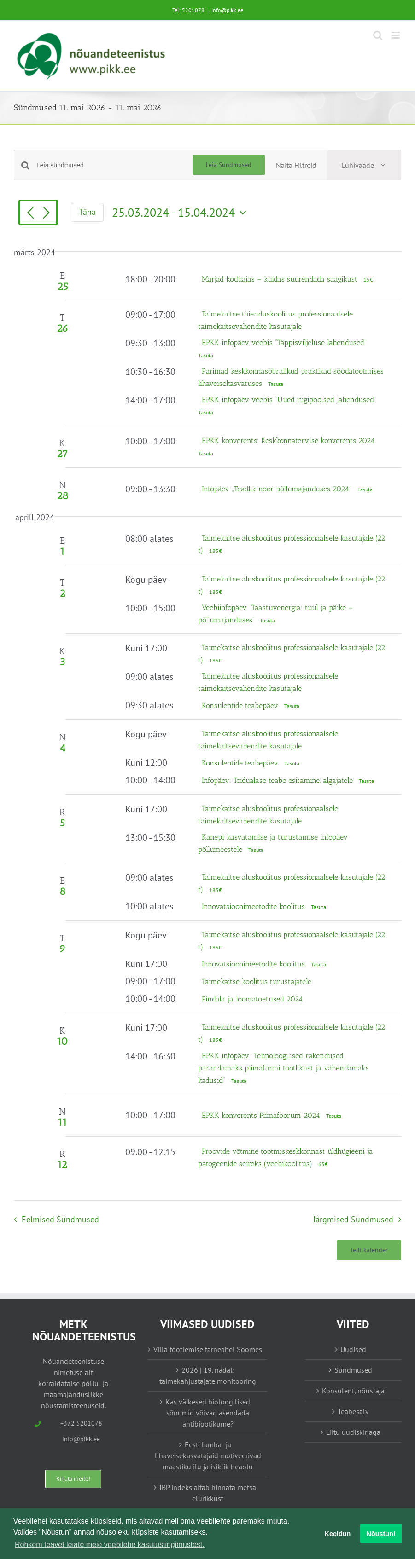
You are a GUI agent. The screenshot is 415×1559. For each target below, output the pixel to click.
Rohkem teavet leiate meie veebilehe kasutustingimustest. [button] (110, 1544)
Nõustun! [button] (381, 1533)
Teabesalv (353, 1411)
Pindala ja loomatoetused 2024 (252, 999)
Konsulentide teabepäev (241, 705)
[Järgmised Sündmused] (46, 213)
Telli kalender (369, 1250)
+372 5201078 (81, 1423)
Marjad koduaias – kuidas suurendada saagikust (281, 279)
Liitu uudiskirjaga (353, 1432)
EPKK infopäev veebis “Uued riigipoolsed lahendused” (290, 399)
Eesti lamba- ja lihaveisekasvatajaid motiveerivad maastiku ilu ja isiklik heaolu (208, 1455)
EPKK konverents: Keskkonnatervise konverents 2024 (288, 440)
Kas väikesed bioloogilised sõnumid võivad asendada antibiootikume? (207, 1412)
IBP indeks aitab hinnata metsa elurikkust (207, 1493)
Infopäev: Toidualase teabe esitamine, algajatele (278, 780)
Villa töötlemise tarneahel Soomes (207, 1349)
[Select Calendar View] (364, 165)
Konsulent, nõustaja (353, 1390)
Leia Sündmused (228, 165)
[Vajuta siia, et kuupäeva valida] (181, 212)
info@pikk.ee (227, 9)
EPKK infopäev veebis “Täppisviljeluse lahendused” (285, 342)
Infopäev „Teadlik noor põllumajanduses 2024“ (278, 488)
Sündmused (353, 1370)
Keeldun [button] (338, 1533)
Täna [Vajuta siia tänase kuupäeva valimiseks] (87, 212)
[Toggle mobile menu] (396, 35)
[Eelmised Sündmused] (30, 213)
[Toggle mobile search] (377, 35)
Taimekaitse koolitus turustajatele (256, 981)
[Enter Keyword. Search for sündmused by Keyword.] (114, 165)
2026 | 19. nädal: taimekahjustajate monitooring (207, 1375)
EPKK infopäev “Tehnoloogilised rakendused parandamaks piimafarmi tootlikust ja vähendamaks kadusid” (283, 1068)
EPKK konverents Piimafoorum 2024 (262, 1115)
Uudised (353, 1349)
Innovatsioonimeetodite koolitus (254, 906)
